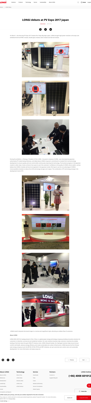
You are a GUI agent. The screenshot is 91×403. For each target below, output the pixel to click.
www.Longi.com (36, 344)
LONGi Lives (19, 379)
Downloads (35, 370)
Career (1, 384)
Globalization (3, 376)
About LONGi (3, 370)
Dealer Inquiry (36, 384)
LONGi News (8, 7)
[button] (78, 3)
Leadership (2, 379)
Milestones (2, 373)
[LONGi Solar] (3, 3)
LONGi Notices (19, 381)
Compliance (2, 390)
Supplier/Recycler (53, 373)
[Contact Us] (89, 386)
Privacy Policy (12, 398)
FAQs (34, 373)
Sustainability (3, 381)
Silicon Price (19, 370)
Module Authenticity (37, 379)
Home (1, 7)
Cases (34, 376)
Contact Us (52, 370)
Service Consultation (38, 381)
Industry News (19, 376)
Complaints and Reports (5, 387)
